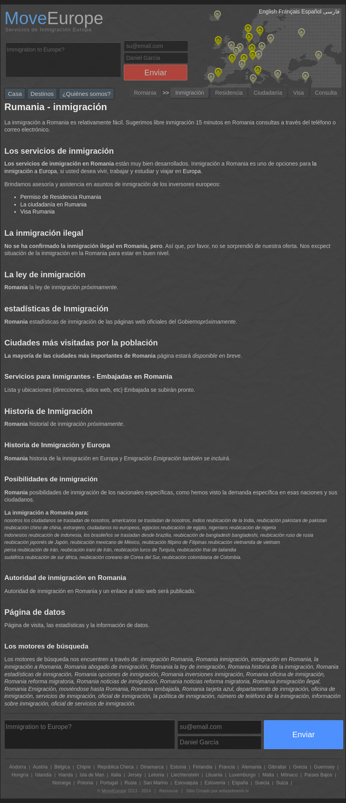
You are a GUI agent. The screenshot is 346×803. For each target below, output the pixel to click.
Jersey (135, 775)
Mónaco (289, 775)
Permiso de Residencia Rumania (60, 197)
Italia (116, 775)
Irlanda (65, 775)
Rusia (131, 783)
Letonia (156, 775)
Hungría (20, 775)
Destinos (42, 93)
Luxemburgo (242, 775)
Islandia (43, 775)
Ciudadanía (268, 93)
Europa (192, 171)
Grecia (300, 767)
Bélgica (62, 767)
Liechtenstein (185, 775)
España (240, 783)
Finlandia (202, 767)
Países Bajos (318, 775)
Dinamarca (151, 767)
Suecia (262, 783)
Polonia (85, 783)
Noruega (61, 783)
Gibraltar (277, 767)
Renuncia (169, 790)
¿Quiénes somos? (86, 93)
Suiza (282, 783)
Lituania (214, 775)
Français (289, 11)
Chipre (83, 767)
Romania (145, 93)
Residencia (228, 93)
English (268, 11)
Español (312, 11)
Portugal (109, 783)
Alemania (251, 767)
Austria (40, 767)
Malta (268, 775)
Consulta (326, 93)
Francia (227, 767)
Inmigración (189, 93)
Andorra (17, 767)
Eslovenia (215, 783)
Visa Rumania (37, 211)
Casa (15, 93)
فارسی (331, 11)
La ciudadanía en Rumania (53, 204)
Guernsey (324, 767)
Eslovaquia (186, 783)
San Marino (155, 783)
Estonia (178, 767)
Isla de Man (92, 775)
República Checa (116, 767)
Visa (298, 93)
